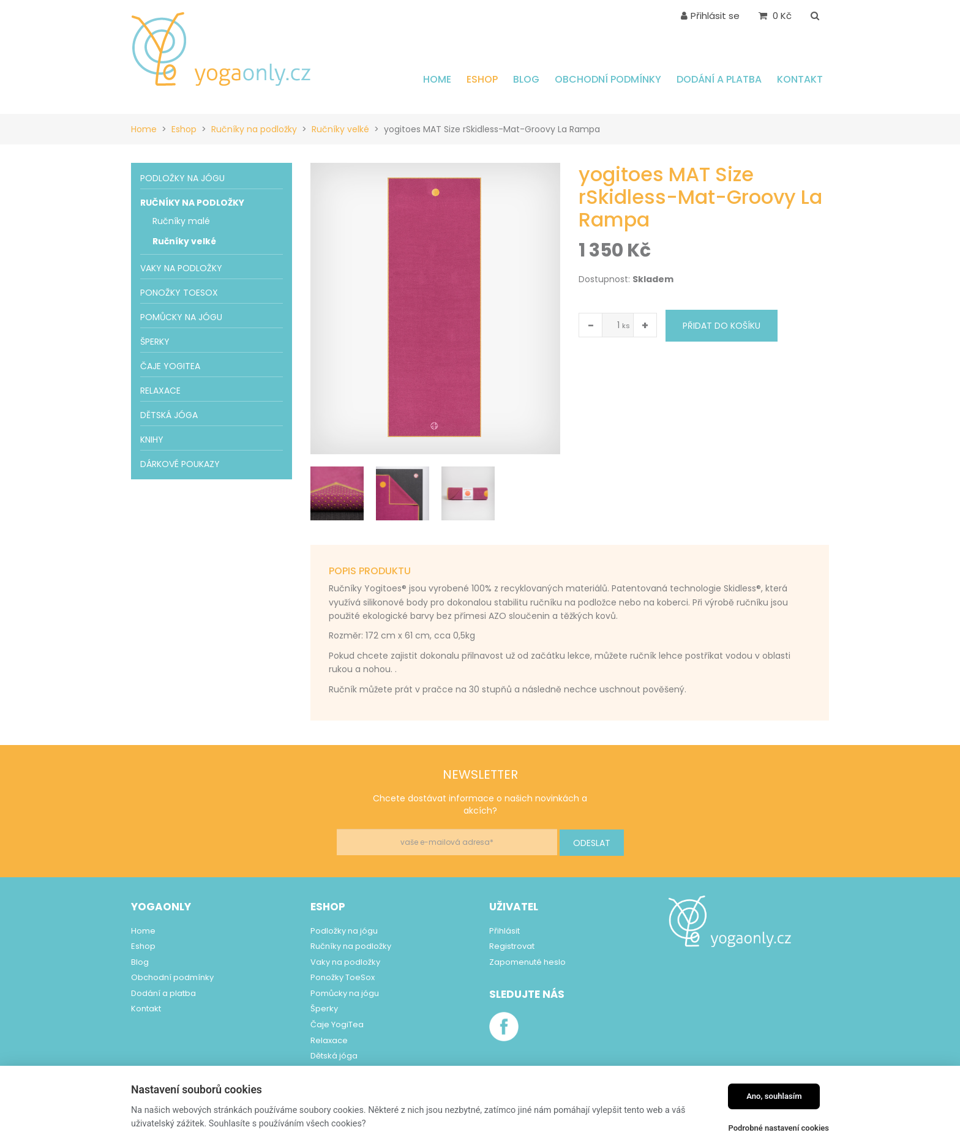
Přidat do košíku (721, 326)
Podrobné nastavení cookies (778, 1128)
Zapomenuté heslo (527, 962)
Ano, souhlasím (774, 1096)
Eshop (184, 129)
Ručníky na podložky (254, 129)
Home (144, 129)
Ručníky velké (340, 129)
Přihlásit (504, 931)
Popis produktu (370, 571)
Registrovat (511, 946)
